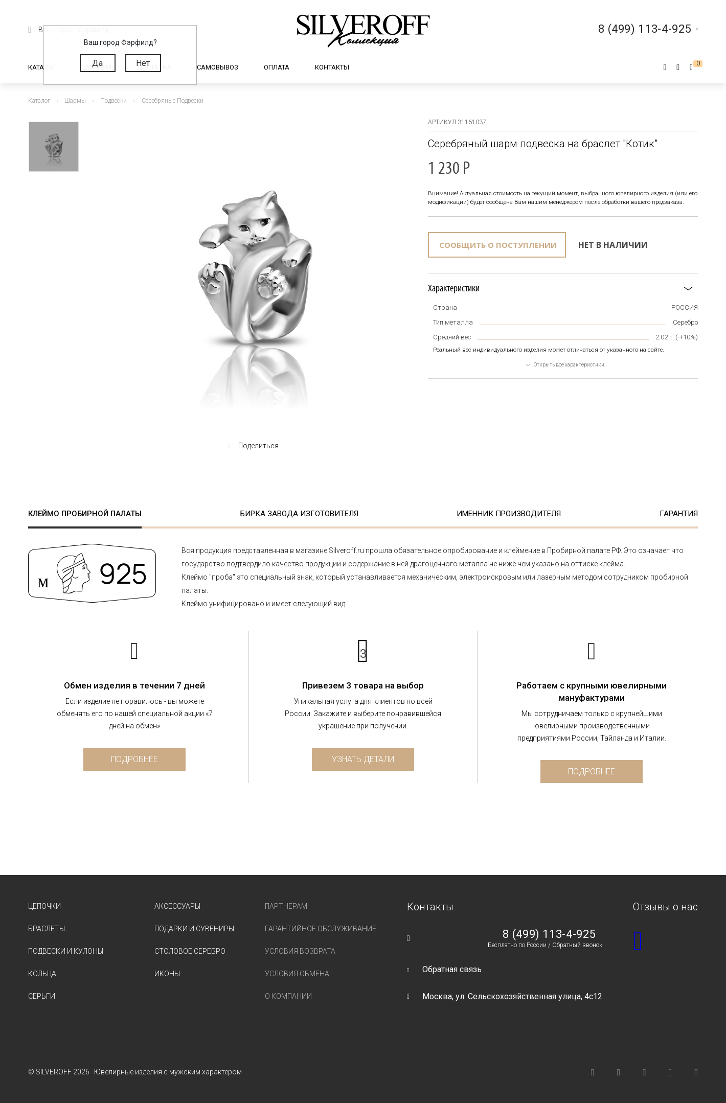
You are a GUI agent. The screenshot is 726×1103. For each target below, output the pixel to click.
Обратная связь (452, 969)
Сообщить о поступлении (498, 245)
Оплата (276, 67)
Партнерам (286, 906)
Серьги (41, 996)
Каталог (42, 67)
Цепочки (44, 906)
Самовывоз (217, 67)
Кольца (42, 974)
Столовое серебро (189, 951)
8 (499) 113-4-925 (549, 934)
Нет (143, 63)
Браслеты (46, 929)
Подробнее (134, 759)
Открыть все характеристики (569, 364)
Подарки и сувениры (194, 929)
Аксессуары (177, 906)
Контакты (332, 67)
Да (97, 63)
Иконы (167, 974)
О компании (288, 996)
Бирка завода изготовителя (299, 513)
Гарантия (679, 513)
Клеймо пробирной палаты (85, 513)
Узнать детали (363, 759)
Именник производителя (509, 513)
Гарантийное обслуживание (320, 929)
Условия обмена (297, 974)
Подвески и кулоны (65, 951)
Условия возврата (300, 951)
